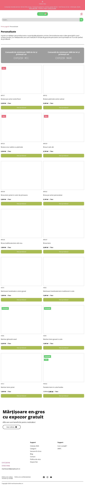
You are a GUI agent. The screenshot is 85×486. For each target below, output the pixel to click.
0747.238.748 (33, 8)
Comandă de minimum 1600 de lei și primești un (21, 53)
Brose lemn (47, 243)
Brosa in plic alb (48, 147)
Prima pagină (5, 26)
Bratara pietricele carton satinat (53, 99)
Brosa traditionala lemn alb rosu (11, 243)
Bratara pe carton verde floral (11, 99)
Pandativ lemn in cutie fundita (53, 387)
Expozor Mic (21, 58)
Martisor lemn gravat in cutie (52, 339)
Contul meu (42, 4)
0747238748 (6, 463)
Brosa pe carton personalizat (52, 195)
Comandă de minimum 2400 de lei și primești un (64, 53)
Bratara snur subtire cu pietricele (12, 147)
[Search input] (41, 20)
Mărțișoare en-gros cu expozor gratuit (24, 414)
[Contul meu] (42, 1)
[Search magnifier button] (81, 19)
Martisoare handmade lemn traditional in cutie (58, 291)
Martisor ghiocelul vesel (9, 339)
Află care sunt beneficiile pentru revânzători (19, 422)
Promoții (5, 308)
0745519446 (6, 466)
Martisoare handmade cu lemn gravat (13, 291)
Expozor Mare (64, 58)
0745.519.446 (52, 8)
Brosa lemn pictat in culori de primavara (14, 195)
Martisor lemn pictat (7, 387)
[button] (81, 14)
